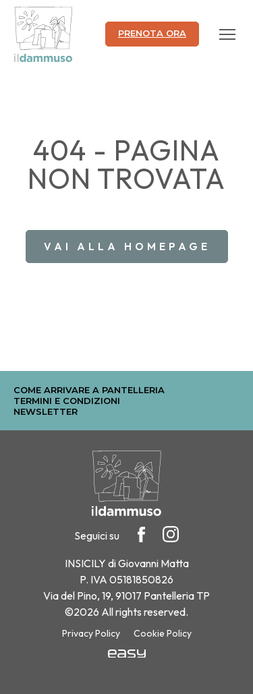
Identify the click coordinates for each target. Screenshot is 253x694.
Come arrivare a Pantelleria (89, 389)
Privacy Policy (91, 633)
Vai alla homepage (127, 246)
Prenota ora (152, 33)
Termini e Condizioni (66, 400)
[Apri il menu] (227, 34)
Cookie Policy (163, 633)
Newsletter (45, 411)
